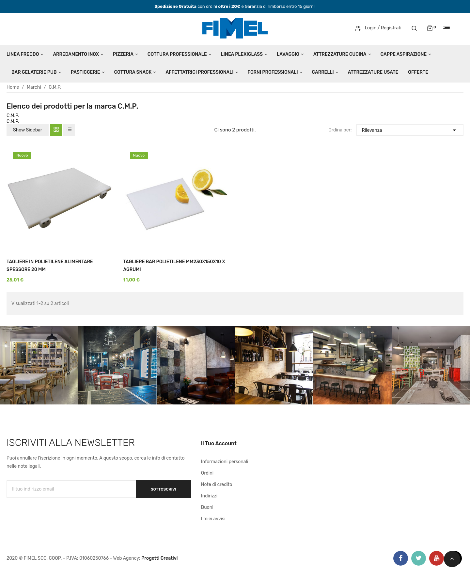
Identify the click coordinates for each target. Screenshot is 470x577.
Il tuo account (219, 443)
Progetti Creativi (159, 558)
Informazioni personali (224, 461)
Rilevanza (410, 129)
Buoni (207, 507)
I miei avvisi (213, 519)
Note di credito (216, 484)
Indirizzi (209, 496)
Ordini (207, 473)
